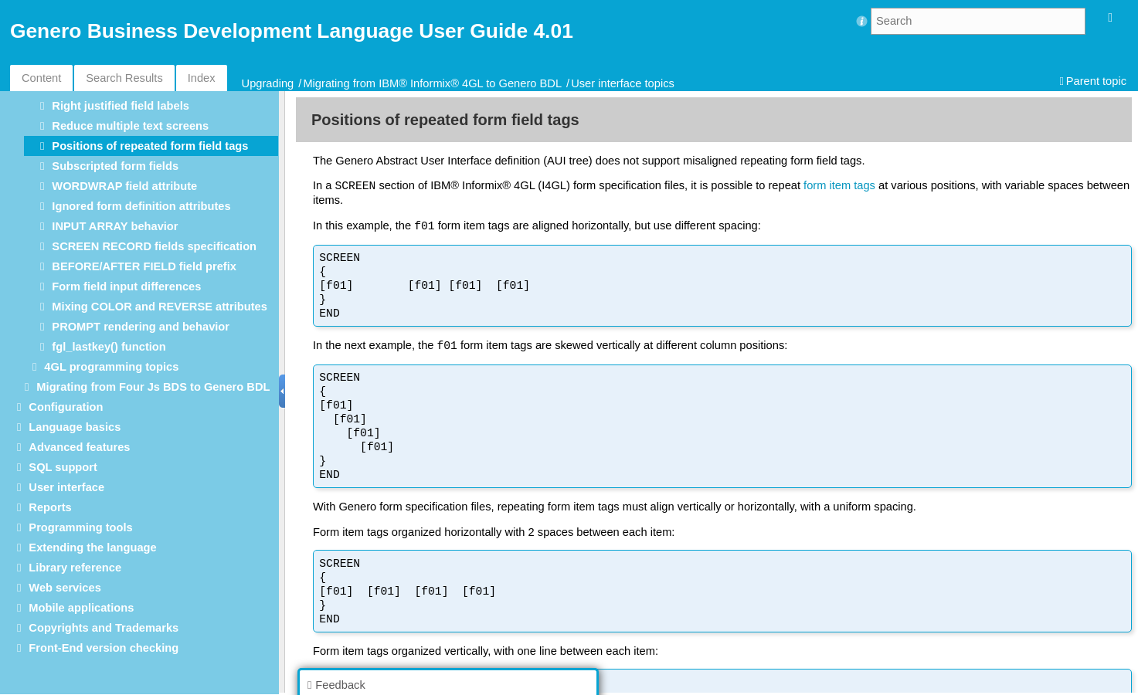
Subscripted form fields (115, 166)
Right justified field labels (120, 106)
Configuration (66, 407)
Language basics (75, 427)
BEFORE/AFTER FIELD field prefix (144, 266)
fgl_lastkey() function (108, 347)
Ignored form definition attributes (141, 206)
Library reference (75, 567)
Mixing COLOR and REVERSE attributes (159, 306)
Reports (50, 507)
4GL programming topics (111, 367)
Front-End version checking (103, 648)
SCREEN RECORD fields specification (154, 246)
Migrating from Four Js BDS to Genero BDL (153, 387)
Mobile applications (81, 608)
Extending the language (92, 547)
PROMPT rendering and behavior (140, 326)
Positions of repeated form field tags (150, 146)
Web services (64, 587)
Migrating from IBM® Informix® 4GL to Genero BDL (432, 83)
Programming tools (80, 527)
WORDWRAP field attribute (124, 186)
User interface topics (622, 83)
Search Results (124, 78)
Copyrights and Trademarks (103, 628)
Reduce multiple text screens (130, 126)
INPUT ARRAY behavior (115, 226)
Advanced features (79, 447)
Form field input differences (126, 286)
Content (41, 78)
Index (202, 78)
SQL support (63, 467)
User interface (66, 487)
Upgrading (268, 83)
